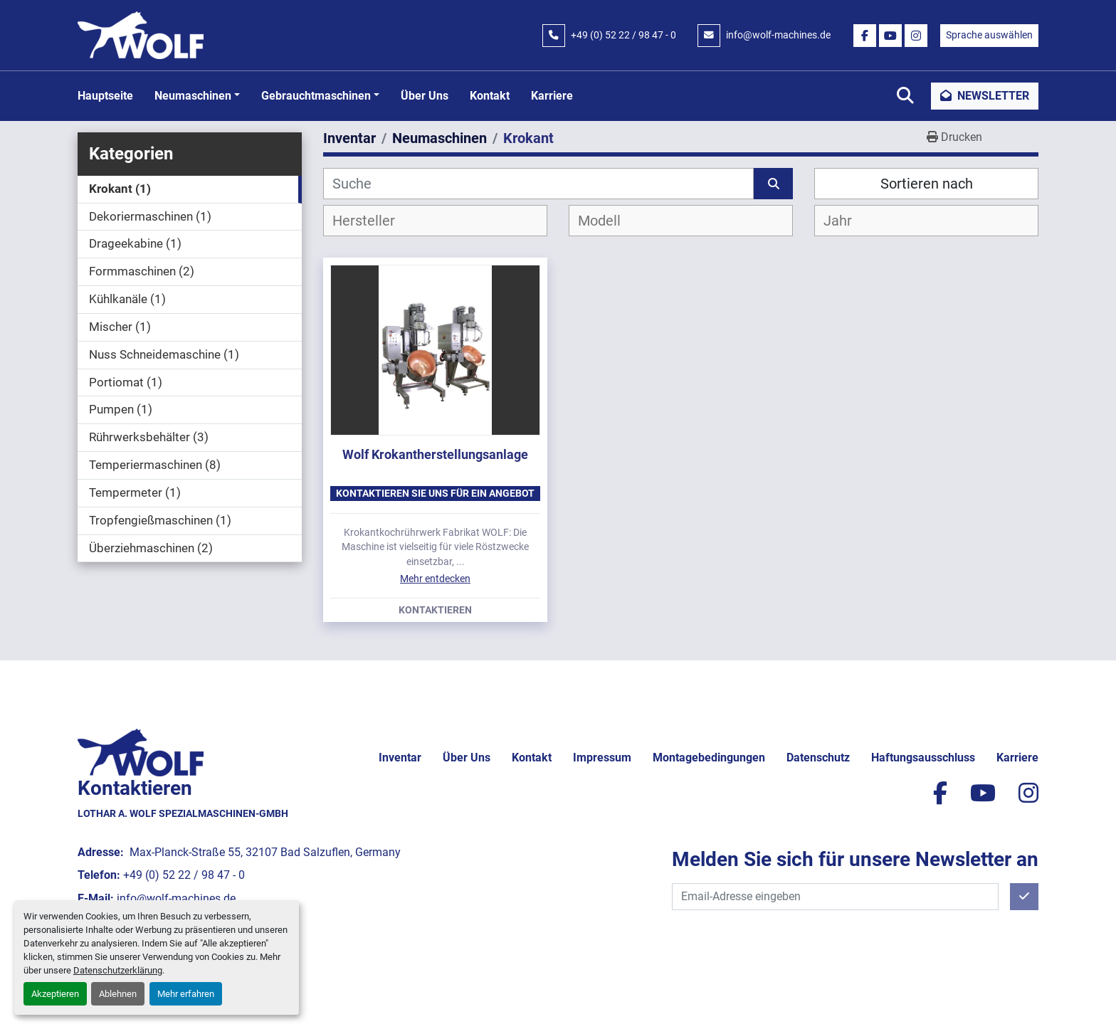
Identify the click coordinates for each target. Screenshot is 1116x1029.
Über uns (424, 95)
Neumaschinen (192, 95)
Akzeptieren (55, 993)
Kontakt (490, 95)
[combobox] (435, 220)
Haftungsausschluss (923, 757)
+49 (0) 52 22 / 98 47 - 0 (623, 35)
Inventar (400, 757)
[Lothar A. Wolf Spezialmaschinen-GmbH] (141, 752)
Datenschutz (818, 757)
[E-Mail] (835, 896)
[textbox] (375, 220)
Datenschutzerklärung (117, 970)
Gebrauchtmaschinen (316, 95)
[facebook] (864, 35)
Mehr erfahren (185, 993)
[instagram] (916, 35)
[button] (197, 96)
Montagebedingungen (709, 757)
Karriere (552, 95)
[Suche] (538, 183)
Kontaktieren (435, 611)
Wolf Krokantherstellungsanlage (435, 454)
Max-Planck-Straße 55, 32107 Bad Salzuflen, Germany (264, 852)
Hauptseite (105, 95)
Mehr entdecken (435, 578)
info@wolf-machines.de (778, 35)
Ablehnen (118, 993)
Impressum (602, 757)
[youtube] (890, 35)
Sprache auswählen (989, 35)
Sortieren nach (926, 183)
